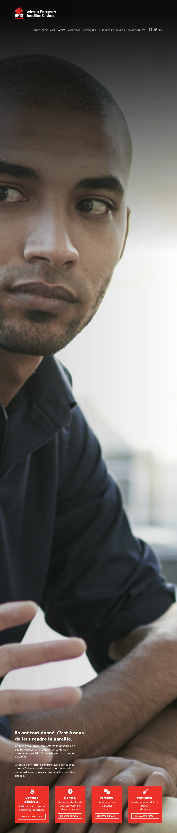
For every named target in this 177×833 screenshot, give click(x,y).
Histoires (89, 30)
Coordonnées (137, 30)
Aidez (61, 30)
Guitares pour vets (112, 30)
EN (160, 30)
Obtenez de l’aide (44, 30)
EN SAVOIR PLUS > (32, 816)
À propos (74, 30)
